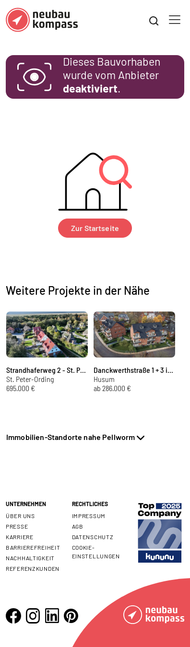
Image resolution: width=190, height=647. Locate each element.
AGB (77, 526)
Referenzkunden (32, 568)
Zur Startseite (95, 227)
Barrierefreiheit (33, 547)
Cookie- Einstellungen (96, 551)
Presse (17, 526)
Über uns (20, 515)
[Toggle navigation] (174, 19)
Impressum (89, 515)
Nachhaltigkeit (30, 558)
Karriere (20, 536)
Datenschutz (93, 536)
